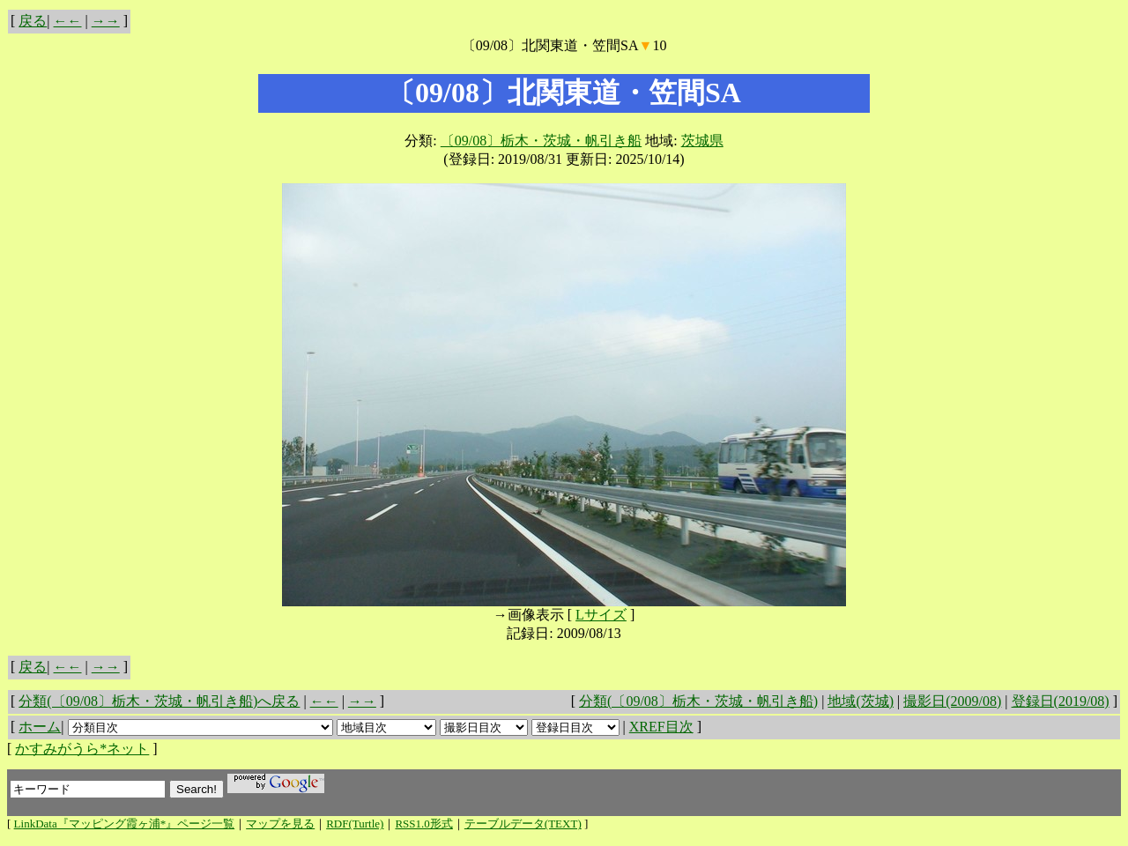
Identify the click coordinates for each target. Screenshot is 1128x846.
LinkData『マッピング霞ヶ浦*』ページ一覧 (124, 823)
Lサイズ (601, 614)
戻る (33, 20)
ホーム (40, 726)
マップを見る (280, 823)
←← (68, 20)
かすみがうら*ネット (82, 748)
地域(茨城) (860, 701)
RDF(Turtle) (354, 823)
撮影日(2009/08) (952, 701)
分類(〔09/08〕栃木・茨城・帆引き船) (698, 701)
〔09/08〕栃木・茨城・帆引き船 (541, 140)
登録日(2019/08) (1060, 701)
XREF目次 (661, 726)
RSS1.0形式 (423, 823)
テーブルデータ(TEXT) (523, 823)
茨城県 (702, 140)
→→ (106, 20)
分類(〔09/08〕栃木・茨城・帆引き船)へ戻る (159, 701)
